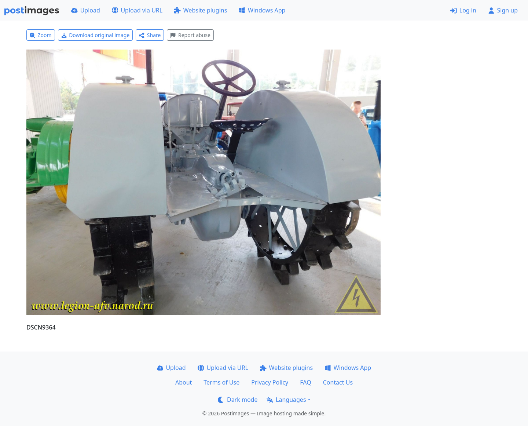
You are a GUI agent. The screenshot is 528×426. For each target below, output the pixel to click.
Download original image (95, 35)
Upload (85, 10)
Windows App (262, 10)
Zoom (41, 35)
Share (150, 35)
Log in (463, 10)
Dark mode (237, 400)
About (183, 382)
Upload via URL (137, 10)
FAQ (305, 382)
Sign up (503, 10)
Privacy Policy (269, 382)
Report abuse (190, 35)
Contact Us (338, 382)
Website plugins (200, 10)
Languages (286, 400)
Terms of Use (221, 382)
